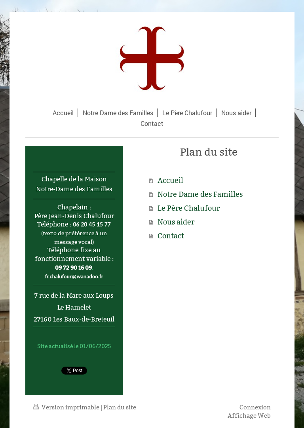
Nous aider (176, 221)
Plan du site (119, 407)
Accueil (170, 180)
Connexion (255, 407)
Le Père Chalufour (189, 208)
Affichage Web (249, 415)
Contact (171, 235)
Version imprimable (67, 407)
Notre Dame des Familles (200, 194)
